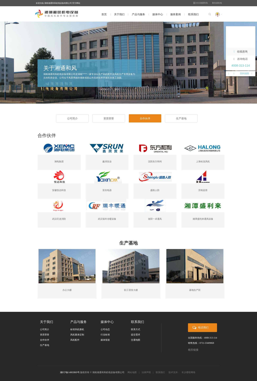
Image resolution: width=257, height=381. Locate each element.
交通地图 (135, 340)
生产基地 (181, 118)
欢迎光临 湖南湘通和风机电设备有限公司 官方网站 (58, 3)
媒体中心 (157, 14)
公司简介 (72, 118)
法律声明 (146, 372)
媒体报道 (105, 340)
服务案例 (175, 14)
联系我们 (193, 14)
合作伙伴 (145, 118)
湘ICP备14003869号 (70, 372)
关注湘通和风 (200, 3)
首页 (104, 14)
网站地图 (132, 372)
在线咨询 (240, 51)
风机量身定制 (77, 334)
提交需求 (135, 334)
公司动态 (105, 329)
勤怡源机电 (217, 3)
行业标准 (105, 334)
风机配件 (74, 340)
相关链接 (193, 349)
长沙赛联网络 (188, 372)
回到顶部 (246, 73)
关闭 (252, 29)
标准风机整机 (77, 329)
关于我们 (119, 14)
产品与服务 (138, 14)
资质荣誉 (108, 118)
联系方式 (135, 329)
